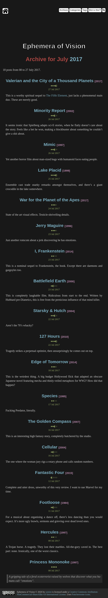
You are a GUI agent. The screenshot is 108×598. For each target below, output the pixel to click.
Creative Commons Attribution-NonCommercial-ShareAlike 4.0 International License (57, 593)
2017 (76, 59)
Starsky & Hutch (49, 310)
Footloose (50, 502)
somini (49, 592)
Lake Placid (49, 170)
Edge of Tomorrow (49, 361)
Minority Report (49, 110)
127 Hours (49, 336)
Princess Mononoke (49, 562)
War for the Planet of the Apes (50, 200)
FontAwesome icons (81, 594)
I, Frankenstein (50, 251)
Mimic (50, 144)
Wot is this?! (95, 10)
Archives (63, 10)
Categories (75, 10)
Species (50, 395)
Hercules (49, 532)
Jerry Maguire (49, 225)
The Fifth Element (56, 95)
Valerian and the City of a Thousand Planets (49, 80)
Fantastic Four (49, 472)
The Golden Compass (49, 421)
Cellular (49, 447)
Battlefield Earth (49, 281)
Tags (84, 10)
